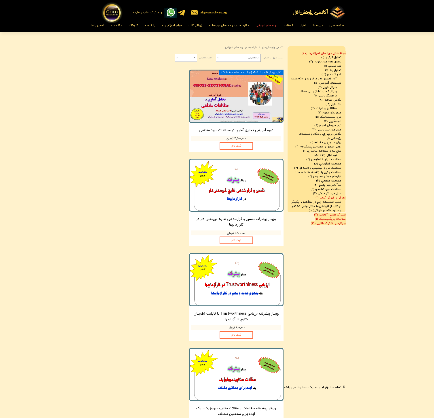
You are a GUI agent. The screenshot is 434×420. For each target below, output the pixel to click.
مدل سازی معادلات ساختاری (322, 151)
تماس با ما (97, 25)
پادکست (150, 25)
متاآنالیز (333, 104)
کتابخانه (133, 25)
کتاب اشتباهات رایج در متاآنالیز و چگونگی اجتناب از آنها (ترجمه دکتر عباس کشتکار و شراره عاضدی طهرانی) (315, 206)
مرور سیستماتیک (328, 117)
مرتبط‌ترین (253, 58)
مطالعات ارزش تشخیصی (323, 160)
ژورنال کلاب (195, 25)
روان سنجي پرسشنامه (325, 143)
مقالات (118, 25)
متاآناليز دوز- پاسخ (327, 185)
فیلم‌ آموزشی (173, 25)
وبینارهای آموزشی (327, 83)
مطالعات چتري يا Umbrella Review (318, 172)
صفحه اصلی (336, 25)
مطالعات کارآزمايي (327, 164)
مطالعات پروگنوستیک (330, 219)
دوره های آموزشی (266, 25)
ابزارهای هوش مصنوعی (324, 177)
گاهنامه (288, 25)
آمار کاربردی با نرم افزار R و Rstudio (314, 79)
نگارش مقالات (330, 100)
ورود (159, 12)
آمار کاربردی (331, 74)
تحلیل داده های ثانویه (325, 62)
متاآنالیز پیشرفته (324, 109)
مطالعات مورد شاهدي (326, 189)
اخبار (303, 25)
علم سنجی (332, 66)
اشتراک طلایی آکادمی (330, 215)
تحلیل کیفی (331, 57)
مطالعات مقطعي (328, 181)
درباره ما (318, 25)
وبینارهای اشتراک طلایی (328, 223)
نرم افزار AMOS (325, 155)
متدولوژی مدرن (329, 113)
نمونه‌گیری (332, 121)
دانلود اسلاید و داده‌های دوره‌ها (230, 25)
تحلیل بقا (333, 70)
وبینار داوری (327, 87)
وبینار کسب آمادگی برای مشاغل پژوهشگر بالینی (318, 94)
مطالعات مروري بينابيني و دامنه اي (317, 168)
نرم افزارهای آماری (327, 126)
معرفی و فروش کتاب (330, 198)
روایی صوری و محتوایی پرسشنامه (318, 147)
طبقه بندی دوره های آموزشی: (324, 53)
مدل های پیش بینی (326, 130)
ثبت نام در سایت (143, 12)
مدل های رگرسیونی (327, 194)
